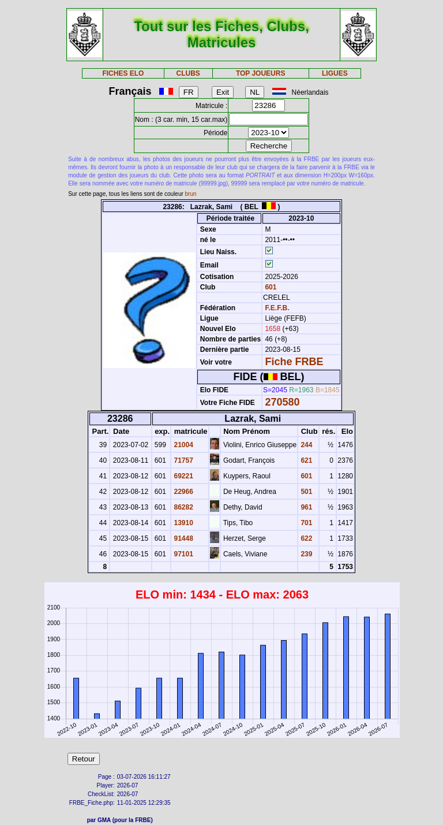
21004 (182, 445)
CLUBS (188, 73)
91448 (182, 538)
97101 (182, 554)
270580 (282, 402)
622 (305, 538)
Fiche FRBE (294, 361)
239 (305, 554)
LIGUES (335, 73)
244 (305, 445)
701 (305, 523)
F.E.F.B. (277, 308)
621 (305, 460)
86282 (182, 507)
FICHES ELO (123, 73)
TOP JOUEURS (261, 73)
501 (305, 492)
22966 (182, 492)
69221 (182, 476)
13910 (182, 523)
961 (305, 507)
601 (269, 287)
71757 (182, 460)
